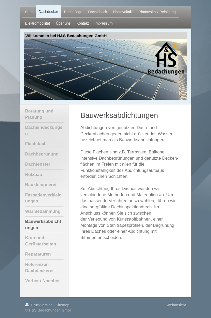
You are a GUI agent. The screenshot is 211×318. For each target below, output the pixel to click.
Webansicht (176, 305)
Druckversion (39, 305)
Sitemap (62, 305)
